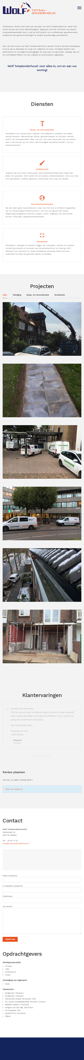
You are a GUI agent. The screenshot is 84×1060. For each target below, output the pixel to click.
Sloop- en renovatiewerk (37, 295)
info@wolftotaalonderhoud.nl (16, 843)
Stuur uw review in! (13, 789)
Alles (5, 295)
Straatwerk (59, 295)
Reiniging (17, 295)
